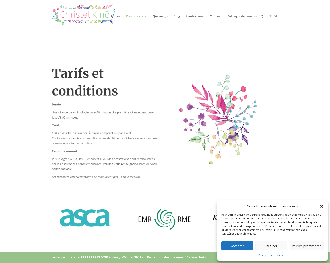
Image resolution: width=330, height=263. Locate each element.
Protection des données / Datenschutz (177, 257)
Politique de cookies (270, 255)
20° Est (140, 257)
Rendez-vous (195, 16)
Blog (177, 16)
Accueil (115, 16)
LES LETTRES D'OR (95, 257)
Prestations (134, 16)
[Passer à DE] (276, 20)
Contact (216, 16)
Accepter (237, 246)
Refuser (271, 246)
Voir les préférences (306, 246)
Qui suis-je (160, 16)
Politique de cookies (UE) (245, 16)
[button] (321, 206)
